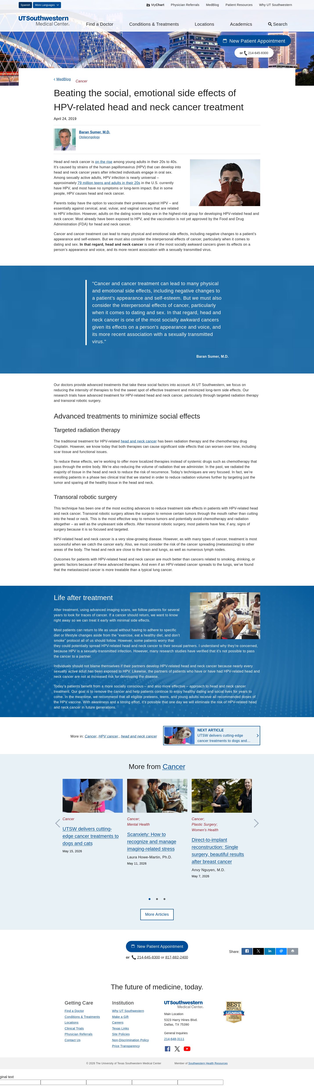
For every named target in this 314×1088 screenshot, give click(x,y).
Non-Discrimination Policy (130, 1040)
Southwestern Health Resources (208, 1063)
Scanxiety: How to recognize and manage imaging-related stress (151, 842)
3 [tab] (164, 899)
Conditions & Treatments (154, 24)
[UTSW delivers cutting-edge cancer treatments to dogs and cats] (93, 796)
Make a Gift (120, 1017)
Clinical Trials (74, 1028)
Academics (241, 24)
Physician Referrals (185, 5)
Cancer (91, 736)
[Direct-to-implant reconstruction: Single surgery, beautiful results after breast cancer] (222, 796)
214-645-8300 (146, 957)
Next (254, 823)
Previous (59, 823)
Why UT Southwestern (275, 5)
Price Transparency (126, 1046)
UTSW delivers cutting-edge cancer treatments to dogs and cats (222, 735)
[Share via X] (258, 951)
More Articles (157, 914)
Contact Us (72, 1040)
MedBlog (212, 5)
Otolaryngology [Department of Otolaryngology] (89, 137)
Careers (117, 1022)
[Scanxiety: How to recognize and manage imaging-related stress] (157, 796)
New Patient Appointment (254, 41)
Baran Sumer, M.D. (94, 132)
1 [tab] (149, 899)
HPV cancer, (109, 736)
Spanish (25, 5)
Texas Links (120, 1028)
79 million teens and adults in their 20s (109, 183)
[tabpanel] (92, 816)
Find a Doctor (99, 24)
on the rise (103, 162)
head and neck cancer (139, 441)
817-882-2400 (176, 957)
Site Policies (121, 1034)
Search (277, 24)
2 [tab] (157, 899)
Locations (204, 24)
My (155, 5)
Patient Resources (239, 5)
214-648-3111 (174, 1039)
